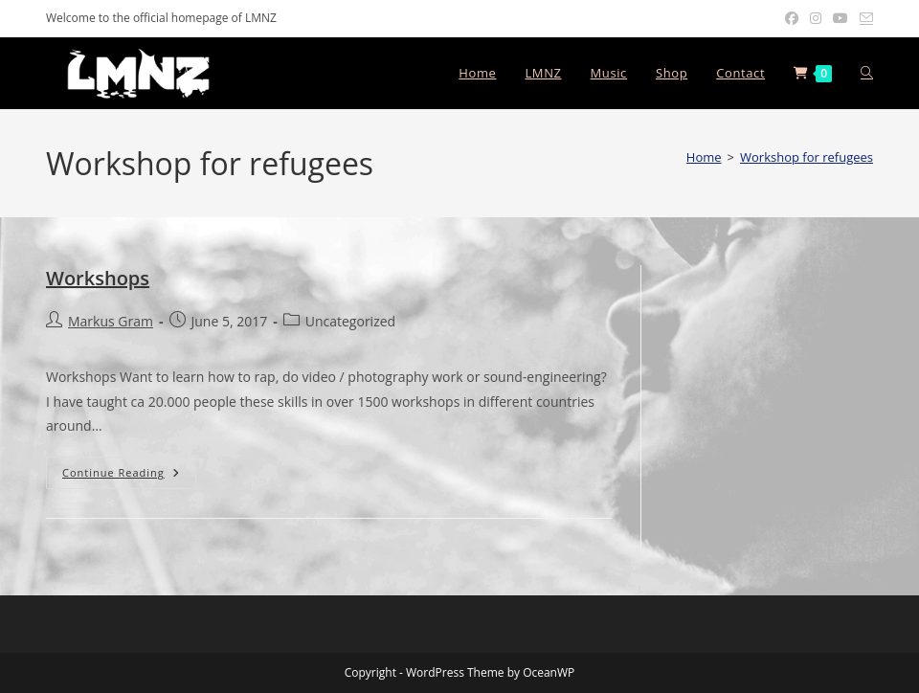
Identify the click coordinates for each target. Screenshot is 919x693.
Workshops (97, 278)
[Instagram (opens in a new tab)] (815, 18)
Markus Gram (110, 321)
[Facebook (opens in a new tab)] (791, 18)
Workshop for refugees (806, 157)
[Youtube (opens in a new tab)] (840, 18)
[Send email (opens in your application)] (863, 18)
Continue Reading (129, 472)
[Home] (704, 157)
